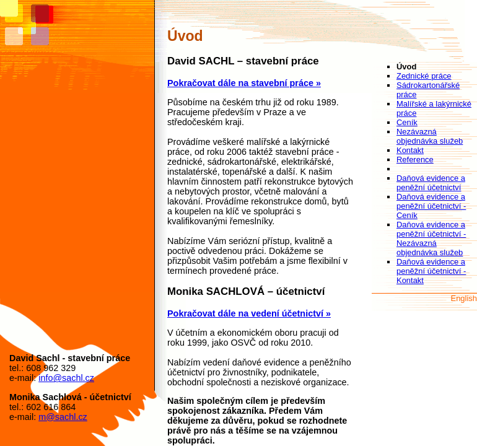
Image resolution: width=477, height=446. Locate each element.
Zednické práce (424, 76)
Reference (415, 159)
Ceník (407, 122)
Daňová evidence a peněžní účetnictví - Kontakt (431, 271)
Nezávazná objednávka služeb (429, 136)
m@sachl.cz (62, 417)
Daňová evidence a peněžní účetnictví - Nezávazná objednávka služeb (431, 238)
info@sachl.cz (66, 378)
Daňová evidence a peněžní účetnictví (430, 182)
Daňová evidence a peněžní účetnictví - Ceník (431, 206)
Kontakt (410, 150)
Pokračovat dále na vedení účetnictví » (249, 313)
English (464, 298)
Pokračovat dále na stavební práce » (244, 83)
